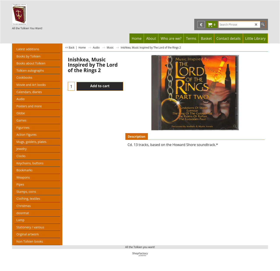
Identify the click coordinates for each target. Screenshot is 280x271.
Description (136, 136)
